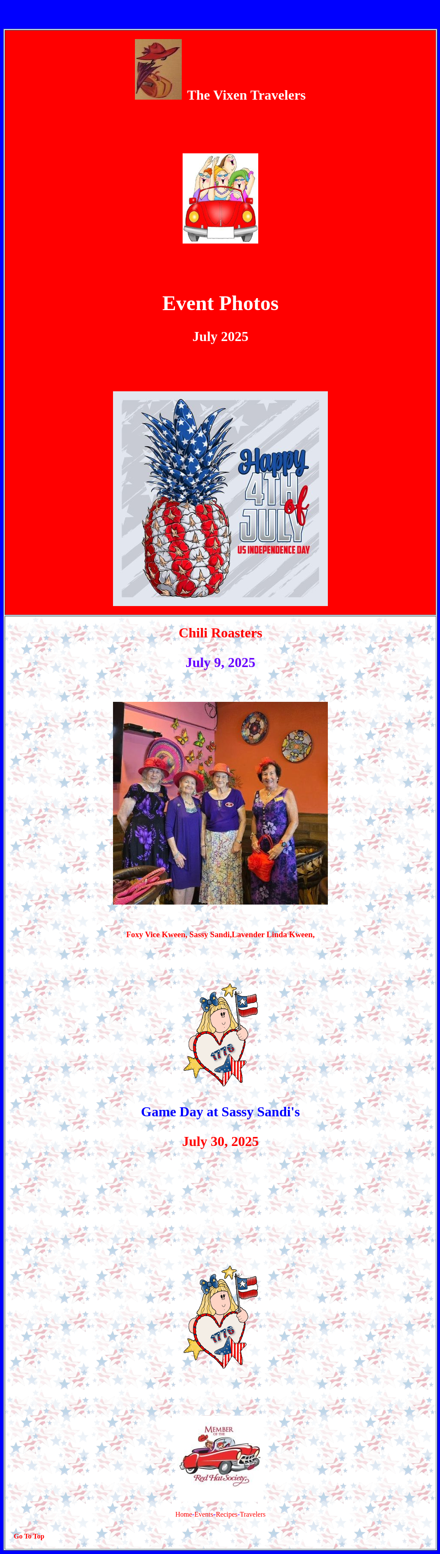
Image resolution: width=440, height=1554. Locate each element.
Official (187, 267)
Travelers (253, 1514)
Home (183, 1514)
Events (203, 1514)
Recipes (227, 1514)
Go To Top (29, 1536)
